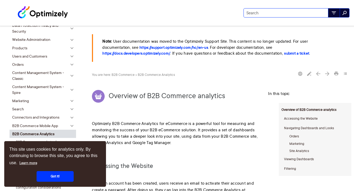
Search (44, 109)
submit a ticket (296, 53)
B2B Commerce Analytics (44, 134)
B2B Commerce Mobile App (44, 125)
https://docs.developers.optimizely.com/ (136, 53)
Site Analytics (299, 151)
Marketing (44, 101)
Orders (44, 64)
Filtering (290, 168)
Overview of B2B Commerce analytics (309, 109)
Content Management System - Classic (44, 75)
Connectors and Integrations (44, 117)
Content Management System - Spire (44, 90)
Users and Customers (44, 56)
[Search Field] (296, 13)
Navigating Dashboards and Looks (309, 128)
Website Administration (44, 40)
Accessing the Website (301, 118)
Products (44, 48)
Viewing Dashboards (299, 159)
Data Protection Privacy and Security (44, 28)
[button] (334, 13)
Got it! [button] (55, 176)
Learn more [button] (28, 162)
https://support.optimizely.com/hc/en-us (173, 47)
